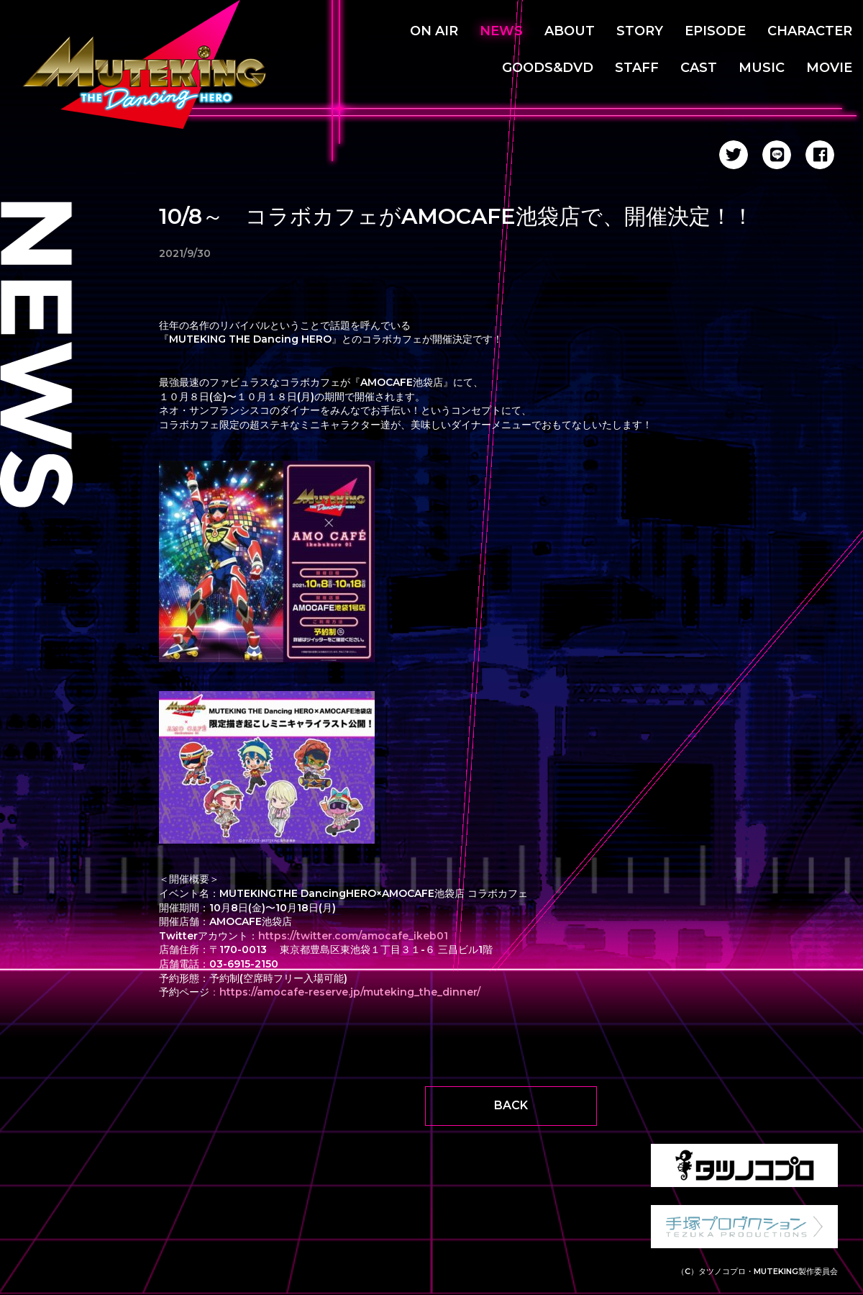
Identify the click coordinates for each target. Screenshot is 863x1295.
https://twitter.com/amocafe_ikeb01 (353, 935)
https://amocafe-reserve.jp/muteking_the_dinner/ (349, 991)
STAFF (637, 68)
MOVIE (829, 68)
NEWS (501, 31)
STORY (639, 31)
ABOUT (569, 31)
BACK (511, 1105)
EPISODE (715, 31)
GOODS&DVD (547, 68)
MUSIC (762, 68)
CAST (698, 68)
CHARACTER (809, 31)
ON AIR (434, 31)
